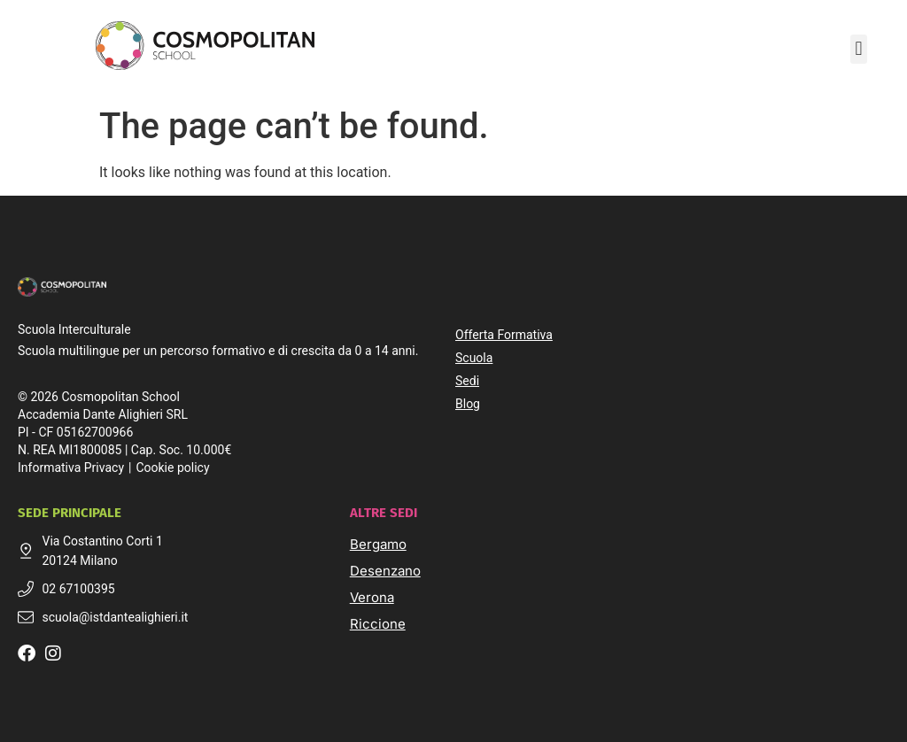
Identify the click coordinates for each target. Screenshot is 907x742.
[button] (858, 49)
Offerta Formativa (504, 335)
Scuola (473, 358)
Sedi (467, 381)
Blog (467, 404)
